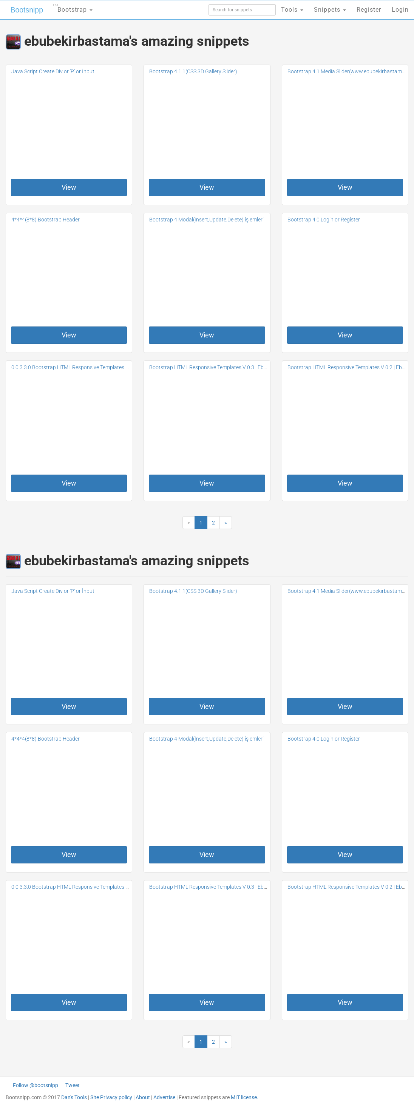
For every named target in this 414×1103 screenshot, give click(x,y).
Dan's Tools (74, 1097)
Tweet (72, 1085)
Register (369, 9)
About (143, 1097)
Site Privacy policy (111, 1097)
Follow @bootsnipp (35, 1085)
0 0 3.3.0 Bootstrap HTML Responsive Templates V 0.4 (74, 367)
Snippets (330, 9)
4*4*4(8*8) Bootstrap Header (45, 220)
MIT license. (244, 1097)
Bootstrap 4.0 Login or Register (323, 220)
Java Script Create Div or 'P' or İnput (52, 71)
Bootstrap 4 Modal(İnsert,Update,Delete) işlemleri (206, 220)
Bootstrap (70, 7)
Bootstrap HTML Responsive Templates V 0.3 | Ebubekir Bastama (225, 367)
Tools (292, 9)
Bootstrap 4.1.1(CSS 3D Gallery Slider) (193, 71)
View (69, 187)
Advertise (164, 1097)
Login (400, 9)
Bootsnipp (25, 10)
